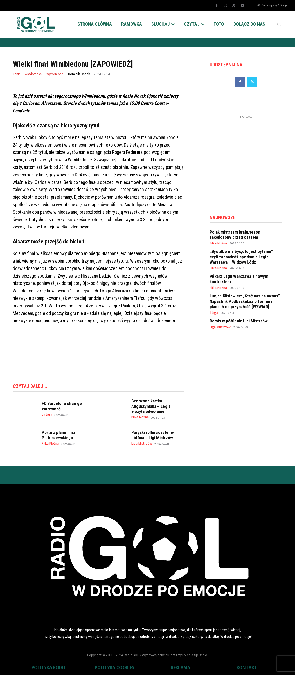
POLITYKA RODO (48, 666)
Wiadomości (33, 74)
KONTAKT (246, 666)
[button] (279, 24)
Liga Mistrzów (141, 441)
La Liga (47, 413)
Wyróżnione (54, 74)
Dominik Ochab (79, 74)
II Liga (214, 307)
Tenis (17, 74)
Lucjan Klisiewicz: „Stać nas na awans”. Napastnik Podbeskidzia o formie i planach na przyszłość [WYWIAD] (244, 296)
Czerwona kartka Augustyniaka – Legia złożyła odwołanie (156, 405)
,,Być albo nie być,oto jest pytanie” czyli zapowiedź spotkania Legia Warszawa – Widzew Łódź (242, 255)
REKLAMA (180, 666)
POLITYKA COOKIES (114, 666)
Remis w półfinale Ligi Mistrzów (236, 315)
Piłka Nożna (139, 413)
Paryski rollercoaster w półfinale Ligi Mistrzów (150, 433)
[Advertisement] (99, 348)
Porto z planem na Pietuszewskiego (56, 433)
